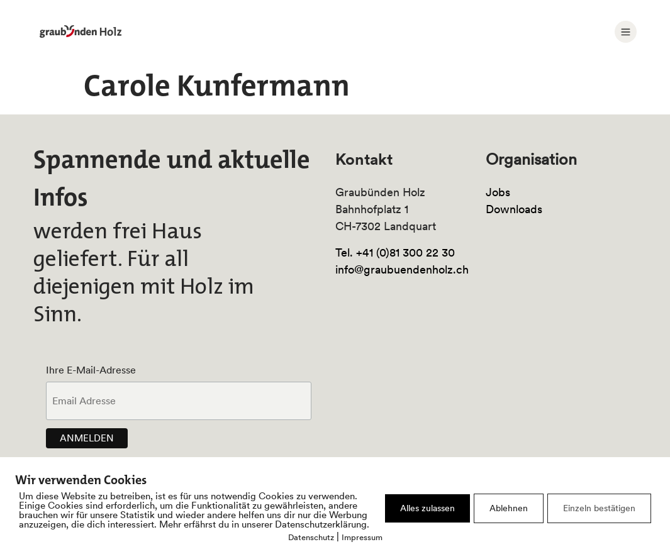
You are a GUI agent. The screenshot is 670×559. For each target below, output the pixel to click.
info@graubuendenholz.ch (402, 269)
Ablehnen (508, 508)
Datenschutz (311, 537)
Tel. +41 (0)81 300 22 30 (395, 252)
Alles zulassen (427, 508)
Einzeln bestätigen (599, 508)
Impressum (362, 537)
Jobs (498, 192)
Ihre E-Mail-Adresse (91, 370)
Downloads (514, 209)
